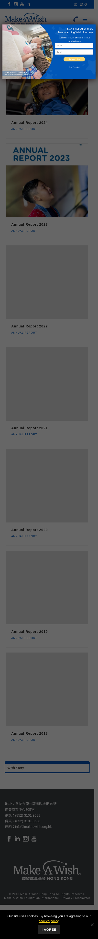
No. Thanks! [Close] (74, 67)
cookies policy (48, 921)
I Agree (49, 929)
